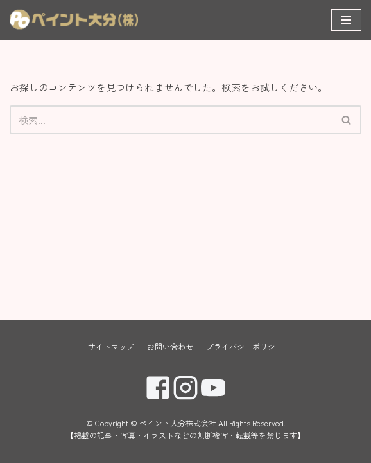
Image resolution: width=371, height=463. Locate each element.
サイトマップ (111, 346)
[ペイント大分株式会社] (74, 20)
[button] (346, 120)
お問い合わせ (170, 346)
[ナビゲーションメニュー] (346, 20)
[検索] (171, 119)
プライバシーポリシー (244, 346)
